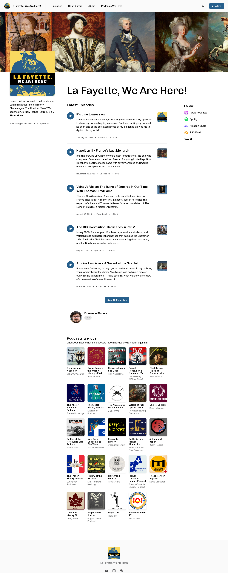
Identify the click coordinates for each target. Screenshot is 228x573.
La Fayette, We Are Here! (26, 6)
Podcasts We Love (111, 6)
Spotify (191, 119)
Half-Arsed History (114, 477)
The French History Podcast (75, 477)
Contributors (75, 6)
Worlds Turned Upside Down (137, 406)
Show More (16, 115)
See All (188, 139)
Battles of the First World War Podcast (75, 442)
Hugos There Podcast (94, 514)
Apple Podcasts (195, 112)
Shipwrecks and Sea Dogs (116, 369)
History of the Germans (95, 477)
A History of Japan (155, 440)
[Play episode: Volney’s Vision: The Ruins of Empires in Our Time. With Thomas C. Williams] (70, 188)
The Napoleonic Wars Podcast (116, 406)
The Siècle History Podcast (96, 406)
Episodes (57, 6)
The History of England (157, 477)
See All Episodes (117, 300)
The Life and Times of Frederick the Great (156, 372)
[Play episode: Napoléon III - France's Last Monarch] (70, 152)
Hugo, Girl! (113, 512)
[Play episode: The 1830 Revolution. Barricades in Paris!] (70, 228)
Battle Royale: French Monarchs (136, 442)
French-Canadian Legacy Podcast (137, 478)
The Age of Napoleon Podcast (73, 407)
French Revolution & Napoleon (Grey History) (137, 372)
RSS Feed (192, 132)
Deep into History (113, 440)
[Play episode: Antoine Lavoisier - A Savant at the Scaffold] (70, 264)
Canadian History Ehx (73, 514)
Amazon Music (195, 126)
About (91, 6)
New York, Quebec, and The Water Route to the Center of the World (95, 446)
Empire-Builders (157, 405)
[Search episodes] (203, 6)
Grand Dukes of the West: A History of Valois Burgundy (96, 372)
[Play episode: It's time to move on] (70, 115)
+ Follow (216, 6)
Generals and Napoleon (74, 369)
